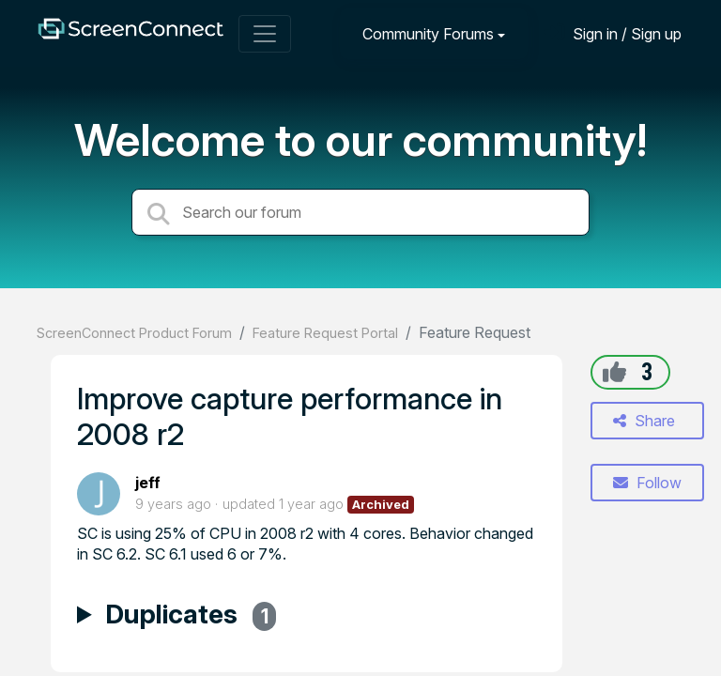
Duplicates (190, 617)
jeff (148, 482)
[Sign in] (613, 33)
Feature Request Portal (325, 333)
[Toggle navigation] (264, 34)
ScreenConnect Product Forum (134, 333)
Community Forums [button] (428, 33)
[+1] (614, 372)
